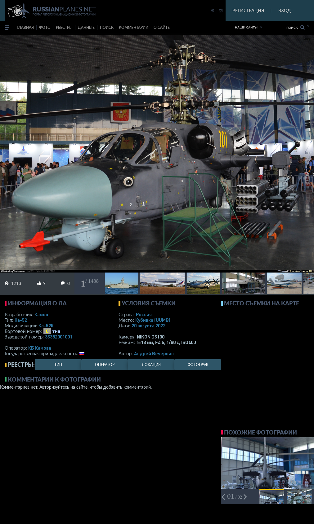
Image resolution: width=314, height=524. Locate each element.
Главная (25, 27)
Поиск (295, 27)
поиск (107, 27)
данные (86, 27)
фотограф (198, 364)
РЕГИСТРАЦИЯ (248, 10)
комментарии (133, 27)
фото (45, 27)
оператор (104, 364)
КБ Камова (39, 348)
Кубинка (152, 320)
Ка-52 (21, 320)
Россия (144, 314)
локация (151, 364)
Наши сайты (246, 27)
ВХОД (284, 10)
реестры (64, 27)
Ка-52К (46, 325)
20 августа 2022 (148, 325)
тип (56, 331)
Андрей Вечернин (154, 353)
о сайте (162, 27)
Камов (41, 314)
